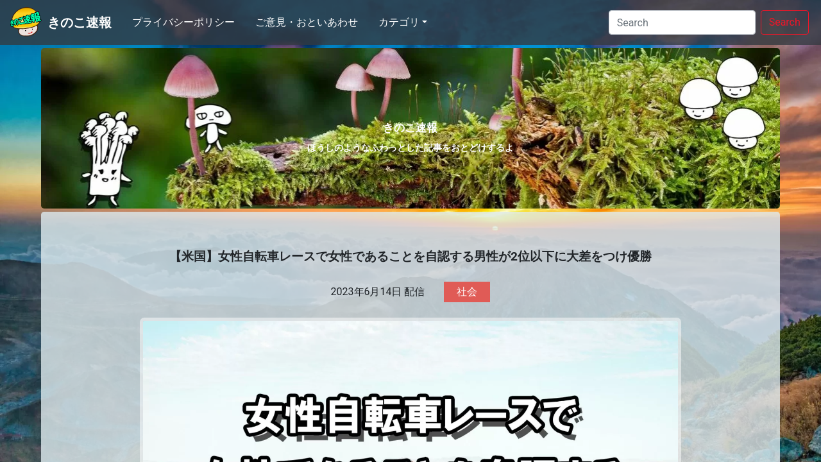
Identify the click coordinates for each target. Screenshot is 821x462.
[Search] (682, 22)
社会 (467, 292)
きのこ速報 (79, 22)
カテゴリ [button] (398, 22)
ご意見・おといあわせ (306, 22)
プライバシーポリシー (183, 22)
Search (784, 22)
